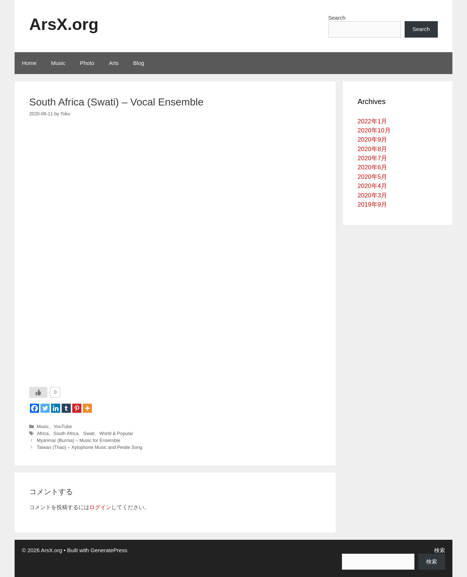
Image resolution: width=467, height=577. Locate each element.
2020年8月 (372, 149)
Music (58, 63)
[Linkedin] (55, 408)
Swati (88, 433)
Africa (43, 433)
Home (29, 63)
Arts (114, 63)
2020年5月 (372, 176)
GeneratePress (108, 550)
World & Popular (116, 433)
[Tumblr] (66, 408)
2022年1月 (372, 121)
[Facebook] (34, 408)
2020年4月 (372, 185)
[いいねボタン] (38, 392)
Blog (138, 63)
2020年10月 (374, 130)
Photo (87, 63)
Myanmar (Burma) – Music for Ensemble (78, 440)
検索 (439, 550)
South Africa (65, 433)
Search (337, 18)
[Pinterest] (76, 408)
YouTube (63, 426)
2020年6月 (372, 167)
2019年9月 (372, 204)
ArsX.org (64, 24)
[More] (87, 408)
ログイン (100, 507)
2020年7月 (372, 158)
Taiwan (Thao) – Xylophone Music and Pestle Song (89, 447)
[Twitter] (45, 408)
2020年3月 (372, 195)
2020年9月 (372, 139)
